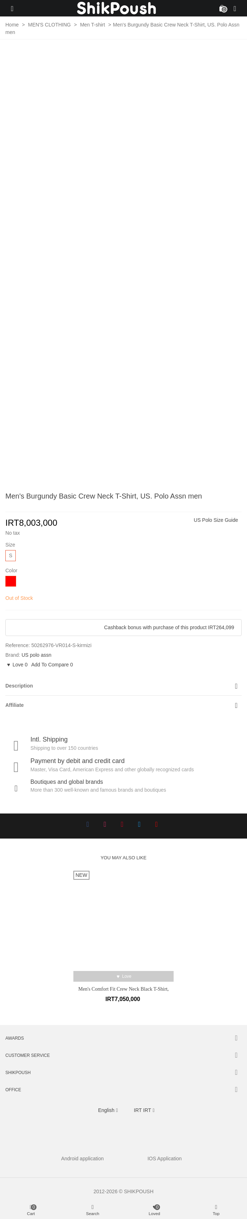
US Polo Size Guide (216, 520)
